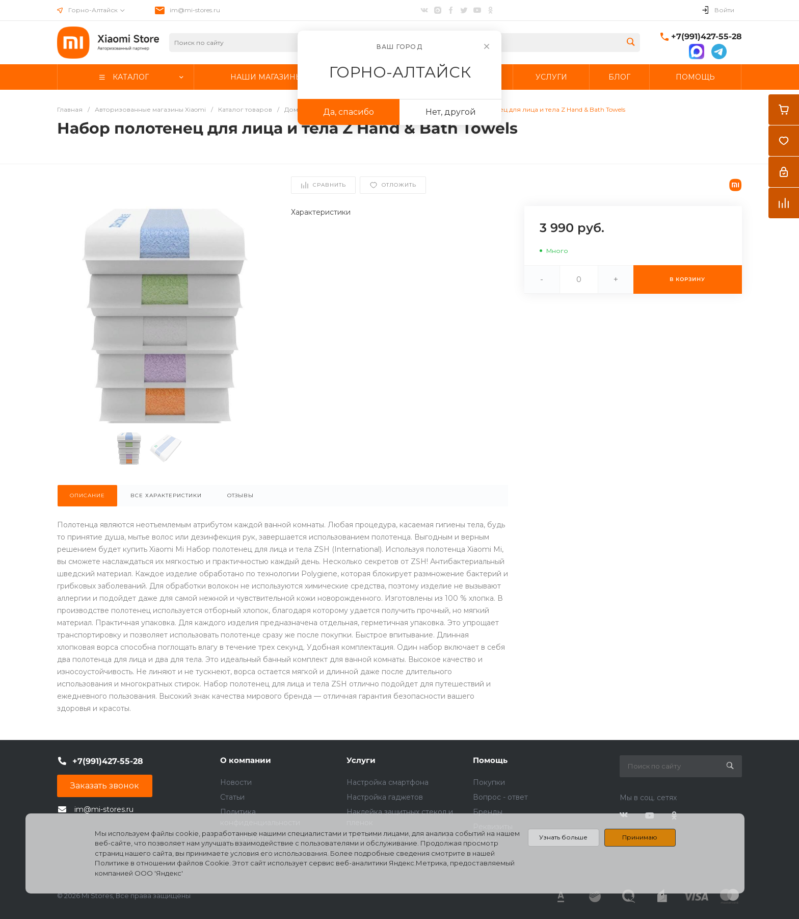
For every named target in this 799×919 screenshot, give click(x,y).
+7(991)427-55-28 (706, 36)
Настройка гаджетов (385, 797)
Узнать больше (563, 837)
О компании (245, 760)
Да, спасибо (348, 112)
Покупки (489, 782)
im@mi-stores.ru (195, 10)
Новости (236, 782)
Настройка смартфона (388, 782)
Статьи (232, 797)
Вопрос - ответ (500, 797)
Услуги (361, 760)
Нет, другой (450, 112)
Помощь (490, 760)
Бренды (487, 811)
